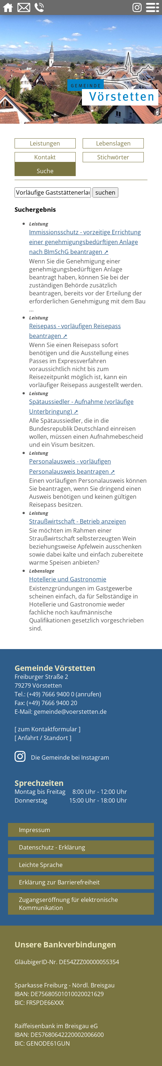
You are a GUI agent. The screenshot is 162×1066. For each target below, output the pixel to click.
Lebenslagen (113, 143)
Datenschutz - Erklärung (52, 847)
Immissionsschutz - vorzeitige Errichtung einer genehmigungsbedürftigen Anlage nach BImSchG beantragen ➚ (85, 242)
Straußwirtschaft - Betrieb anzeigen (77, 521)
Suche (45, 171)
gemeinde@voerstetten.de (70, 712)
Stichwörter (113, 157)
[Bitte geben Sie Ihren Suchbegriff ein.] (53, 192)
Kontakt (45, 157)
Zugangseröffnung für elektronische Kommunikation (68, 904)
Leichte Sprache (41, 865)
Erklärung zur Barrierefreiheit (59, 882)
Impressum (34, 830)
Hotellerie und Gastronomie (67, 579)
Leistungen (45, 143)
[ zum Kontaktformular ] (47, 729)
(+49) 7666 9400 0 (50, 694)
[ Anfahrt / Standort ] (43, 738)
